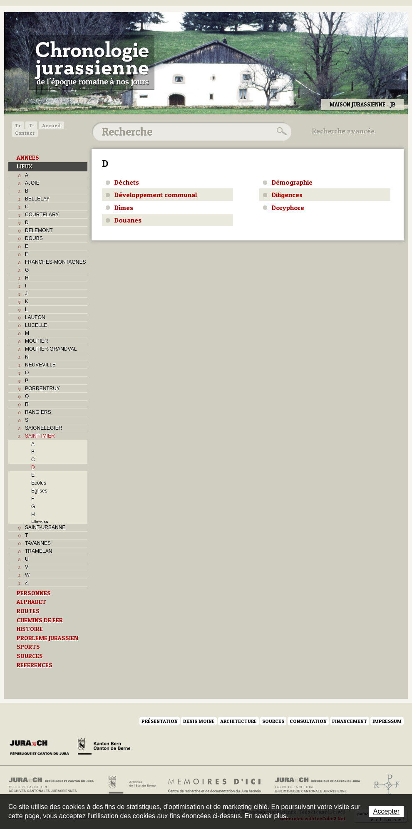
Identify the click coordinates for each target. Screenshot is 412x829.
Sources (273, 721)
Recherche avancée (343, 131)
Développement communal (155, 195)
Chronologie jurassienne (91, 62)
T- (31, 125)
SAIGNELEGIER (43, 428)
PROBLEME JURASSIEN (47, 638)
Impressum (387, 721)
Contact (25, 133)
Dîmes (123, 207)
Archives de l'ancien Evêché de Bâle (384, 785)
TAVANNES (38, 543)
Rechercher (280, 131)
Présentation (159, 721)
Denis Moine (199, 721)
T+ (18, 125)
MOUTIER (36, 341)
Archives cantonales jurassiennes (54, 785)
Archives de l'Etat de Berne (131, 785)
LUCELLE (36, 325)
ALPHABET (31, 602)
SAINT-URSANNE (45, 527)
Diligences (287, 195)
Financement (349, 721)
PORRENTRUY (42, 388)
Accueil (51, 125)
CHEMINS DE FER (40, 620)
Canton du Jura (41, 747)
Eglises (39, 491)
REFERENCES (34, 665)
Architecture (238, 721)
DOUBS (34, 238)
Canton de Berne (104, 747)
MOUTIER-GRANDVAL (51, 349)
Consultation (308, 721)
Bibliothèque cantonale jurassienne (317, 785)
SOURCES (30, 656)
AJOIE (32, 183)
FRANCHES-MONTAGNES (55, 262)
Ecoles (38, 483)
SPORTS (28, 647)
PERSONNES (34, 593)
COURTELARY (42, 215)
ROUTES (28, 611)
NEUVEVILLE (40, 365)
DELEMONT (39, 230)
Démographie (292, 182)
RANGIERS (38, 412)
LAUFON (35, 317)
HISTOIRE (30, 629)
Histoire (39, 522)
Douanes (127, 220)
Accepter (386, 811)
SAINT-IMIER (40, 436)
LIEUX (24, 166)
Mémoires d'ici (215, 785)
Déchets (126, 182)
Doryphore (288, 207)
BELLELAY (37, 199)
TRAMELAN (38, 551)
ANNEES (28, 157)
